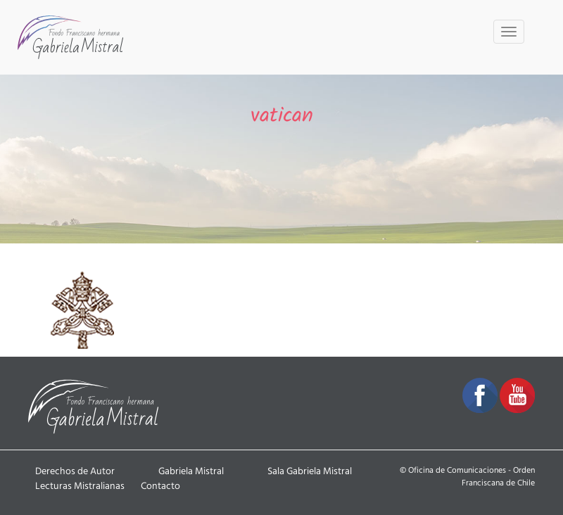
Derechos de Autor (75, 471)
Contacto (160, 486)
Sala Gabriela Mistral (309, 471)
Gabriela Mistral (191, 471)
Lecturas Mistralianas (80, 486)
